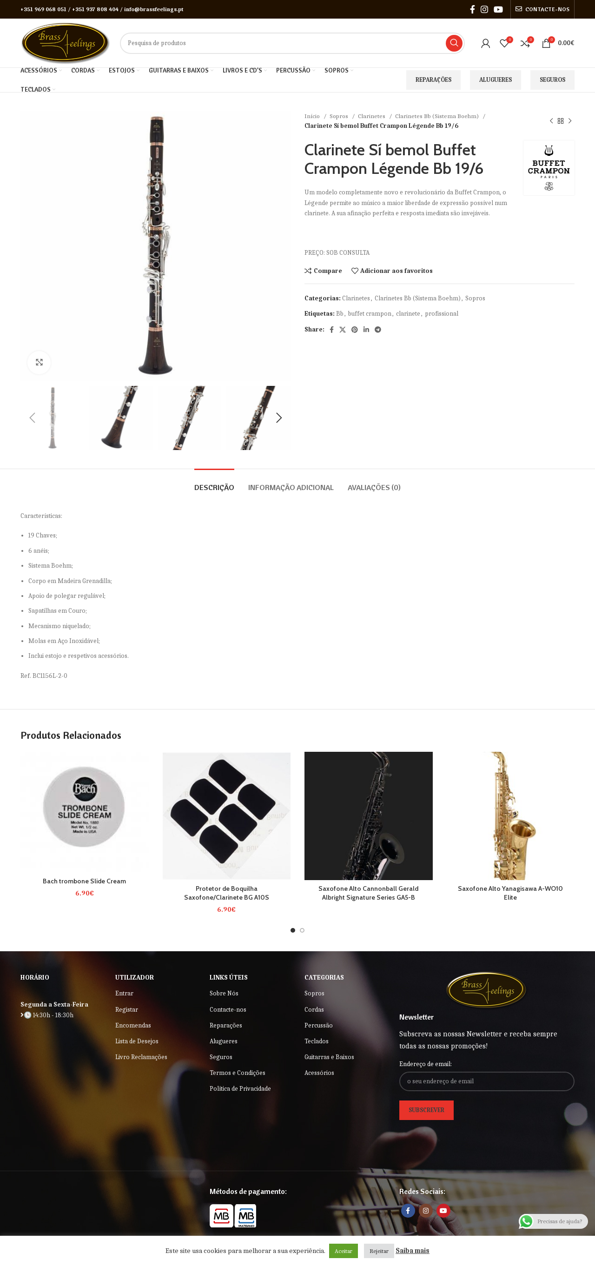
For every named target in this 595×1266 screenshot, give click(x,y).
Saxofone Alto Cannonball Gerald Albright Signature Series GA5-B (368, 893)
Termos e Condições (237, 1073)
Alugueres (495, 79)
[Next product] (570, 121)
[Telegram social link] (378, 330)
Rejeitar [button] (379, 1250)
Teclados (316, 1041)
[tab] (214, 483)
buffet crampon (369, 314)
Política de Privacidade (240, 1089)
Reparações (433, 79)
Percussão (318, 1025)
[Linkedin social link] (366, 330)
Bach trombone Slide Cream (84, 881)
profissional (441, 314)
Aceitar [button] (343, 1250)
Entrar (124, 993)
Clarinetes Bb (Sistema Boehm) (437, 116)
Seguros (552, 79)
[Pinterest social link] (355, 330)
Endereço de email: (425, 1064)
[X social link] (343, 330)
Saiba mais (413, 1250)
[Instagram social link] (484, 9)
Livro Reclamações (141, 1057)
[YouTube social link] (498, 9)
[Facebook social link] (472, 9)
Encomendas (133, 1025)
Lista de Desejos (137, 1041)
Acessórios (319, 1073)
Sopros (340, 116)
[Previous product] (551, 121)
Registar (126, 1010)
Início (312, 116)
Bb (340, 314)
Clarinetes (372, 116)
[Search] (292, 43)
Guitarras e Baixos (329, 1057)
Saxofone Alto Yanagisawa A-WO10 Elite (510, 893)
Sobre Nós (224, 993)
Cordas (314, 1010)
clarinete (408, 314)
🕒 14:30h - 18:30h (46, 1015)
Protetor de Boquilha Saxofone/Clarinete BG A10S (226, 893)
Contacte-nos (228, 1010)
